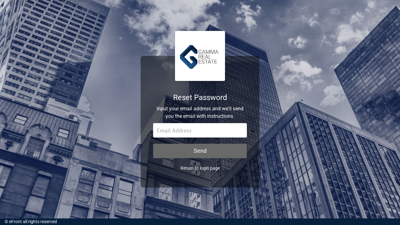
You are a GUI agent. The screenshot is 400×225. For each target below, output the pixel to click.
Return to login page (200, 168)
